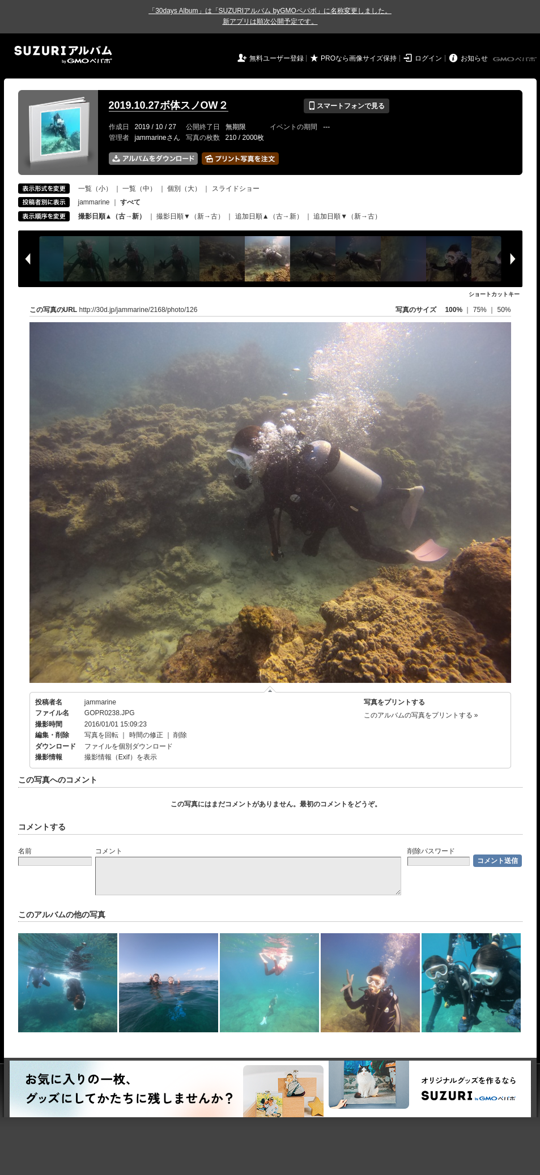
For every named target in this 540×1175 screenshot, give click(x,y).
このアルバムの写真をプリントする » (421, 715)
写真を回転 (101, 735)
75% (480, 310)
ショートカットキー (494, 294)
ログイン (428, 58)
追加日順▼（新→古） (347, 216)
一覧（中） (139, 189)
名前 (25, 851)
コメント (108, 851)
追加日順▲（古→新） (269, 216)
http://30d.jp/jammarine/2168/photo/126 (138, 310)
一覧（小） (95, 189)
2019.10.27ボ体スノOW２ (168, 105)
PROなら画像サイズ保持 (359, 58)
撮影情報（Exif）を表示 (120, 757)
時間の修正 (146, 735)
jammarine (94, 202)
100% (453, 310)
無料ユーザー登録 (276, 58)
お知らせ (474, 58)
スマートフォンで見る (346, 106)
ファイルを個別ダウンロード (128, 746)
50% (504, 310)
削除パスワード (431, 851)
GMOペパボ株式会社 (515, 59)
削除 (180, 735)
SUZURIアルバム (63, 54)
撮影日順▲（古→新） (112, 216)
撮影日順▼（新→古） (190, 216)
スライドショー (236, 189)
